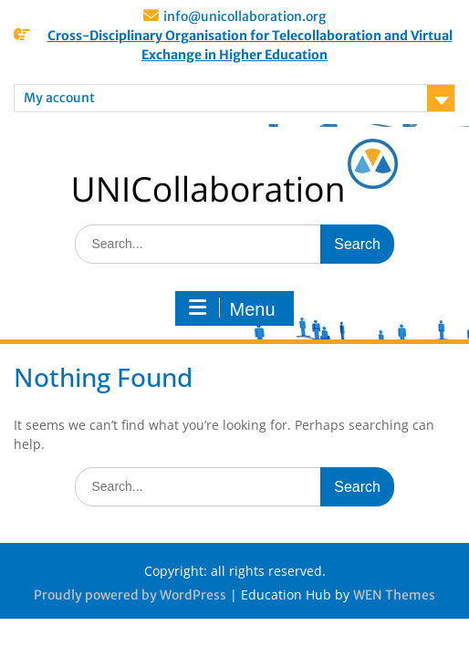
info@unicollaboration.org (244, 16)
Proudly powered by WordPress (130, 595)
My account (59, 97)
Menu (232, 308)
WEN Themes (394, 595)
